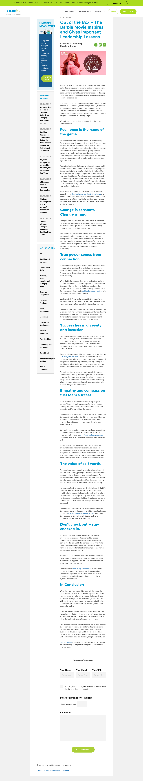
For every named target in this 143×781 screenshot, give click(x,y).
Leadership (44, 318)
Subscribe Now (51, 79)
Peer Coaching (45, 340)
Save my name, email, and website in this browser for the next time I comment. (85, 689)
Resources (85, 11)
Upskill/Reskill (45, 354)
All (41, 255)
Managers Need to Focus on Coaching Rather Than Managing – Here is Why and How (45, 116)
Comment (65, 713)
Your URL (96, 671)
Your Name (65, 671)
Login (113, 11)
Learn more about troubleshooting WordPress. (54, 771)
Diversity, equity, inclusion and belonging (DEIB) (45, 282)
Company (99, 11)
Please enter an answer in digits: (76, 699)
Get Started (128, 11)
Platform (71, 11)
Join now (117, 3)
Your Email (81, 671)
